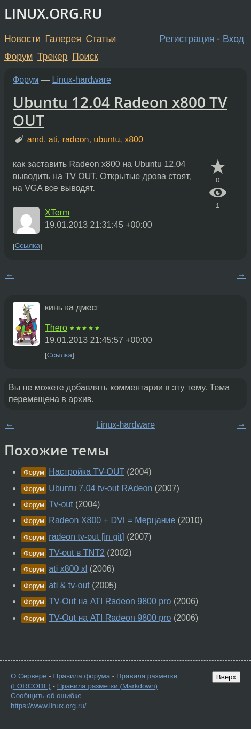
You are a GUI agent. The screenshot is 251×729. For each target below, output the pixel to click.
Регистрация (187, 39)
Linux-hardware (81, 79)
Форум (18, 56)
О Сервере (29, 676)
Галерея (63, 39)
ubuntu (106, 139)
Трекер (52, 56)
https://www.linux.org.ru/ (48, 706)
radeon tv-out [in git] (86, 536)
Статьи (100, 39)
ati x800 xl (68, 568)
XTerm (57, 212)
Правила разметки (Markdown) (107, 686)
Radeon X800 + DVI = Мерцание (112, 520)
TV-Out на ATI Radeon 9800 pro (110, 601)
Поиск (85, 56)
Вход (233, 39)
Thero (56, 327)
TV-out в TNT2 (77, 552)
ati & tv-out (69, 585)
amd (35, 139)
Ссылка (27, 246)
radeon (75, 139)
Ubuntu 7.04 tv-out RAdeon (100, 488)
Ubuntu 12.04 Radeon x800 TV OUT (120, 111)
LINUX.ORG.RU (53, 13)
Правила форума (82, 676)
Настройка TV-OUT (86, 471)
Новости (22, 39)
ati (53, 139)
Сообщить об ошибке (46, 696)
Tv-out (61, 504)
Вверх (226, 677)
